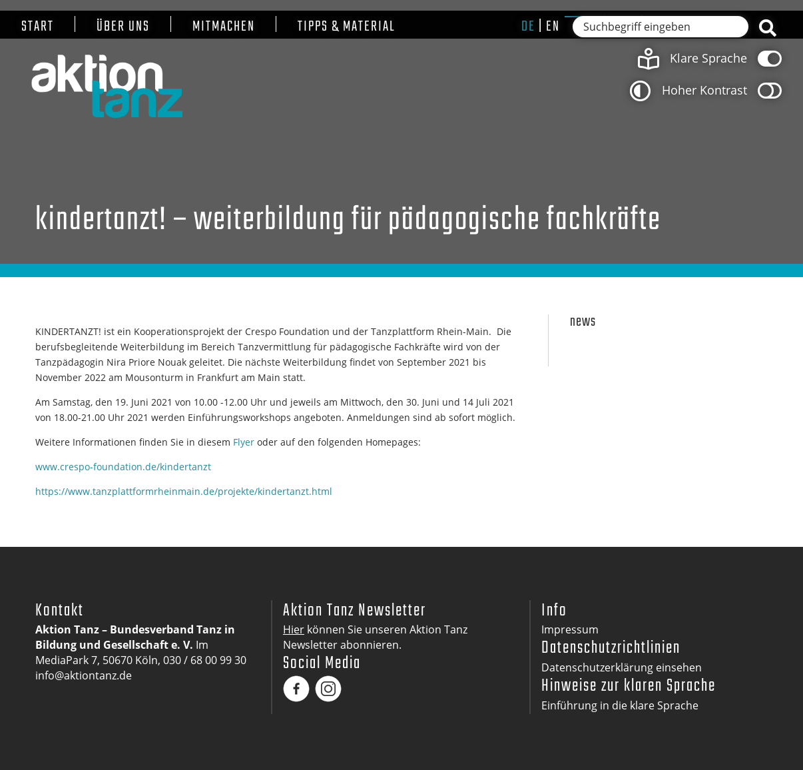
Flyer (243, 442)
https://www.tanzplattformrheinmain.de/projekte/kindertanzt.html (183, 491)
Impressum (570, 629)
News (583, 322)
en (553, 26)
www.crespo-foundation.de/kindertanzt (123, 466)
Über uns (123, 27)
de (528, 26)
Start (37, 27)
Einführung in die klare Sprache (619, 705)
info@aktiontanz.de (83, 675)
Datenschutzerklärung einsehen (621, 667)
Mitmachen (223, 27)
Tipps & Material (347, 27)
